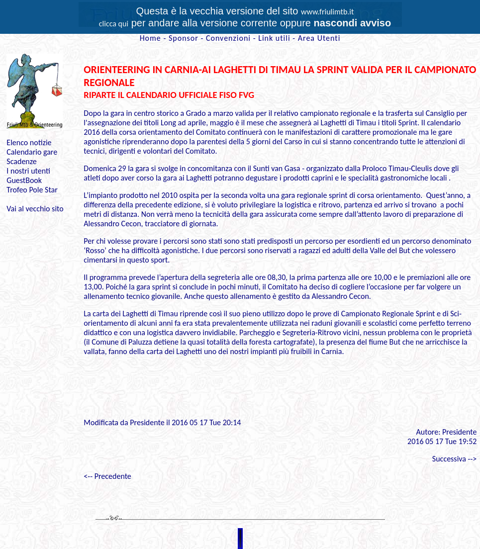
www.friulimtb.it (327, 11)
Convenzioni (228, 38)
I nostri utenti (28, 171)
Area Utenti (319, 38)
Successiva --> (454, 458)
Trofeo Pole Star (31, 189)
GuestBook (24, 180)
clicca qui (113, 23)
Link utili (274, 38)
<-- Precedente (107, 476)
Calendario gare (31, 152)
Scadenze (21, 161)
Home (150, 38)
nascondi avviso (352, 22)
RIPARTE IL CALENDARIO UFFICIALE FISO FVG (169, 94)
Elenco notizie (28, 142)
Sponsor (183, 38)
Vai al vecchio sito (34, 208)
